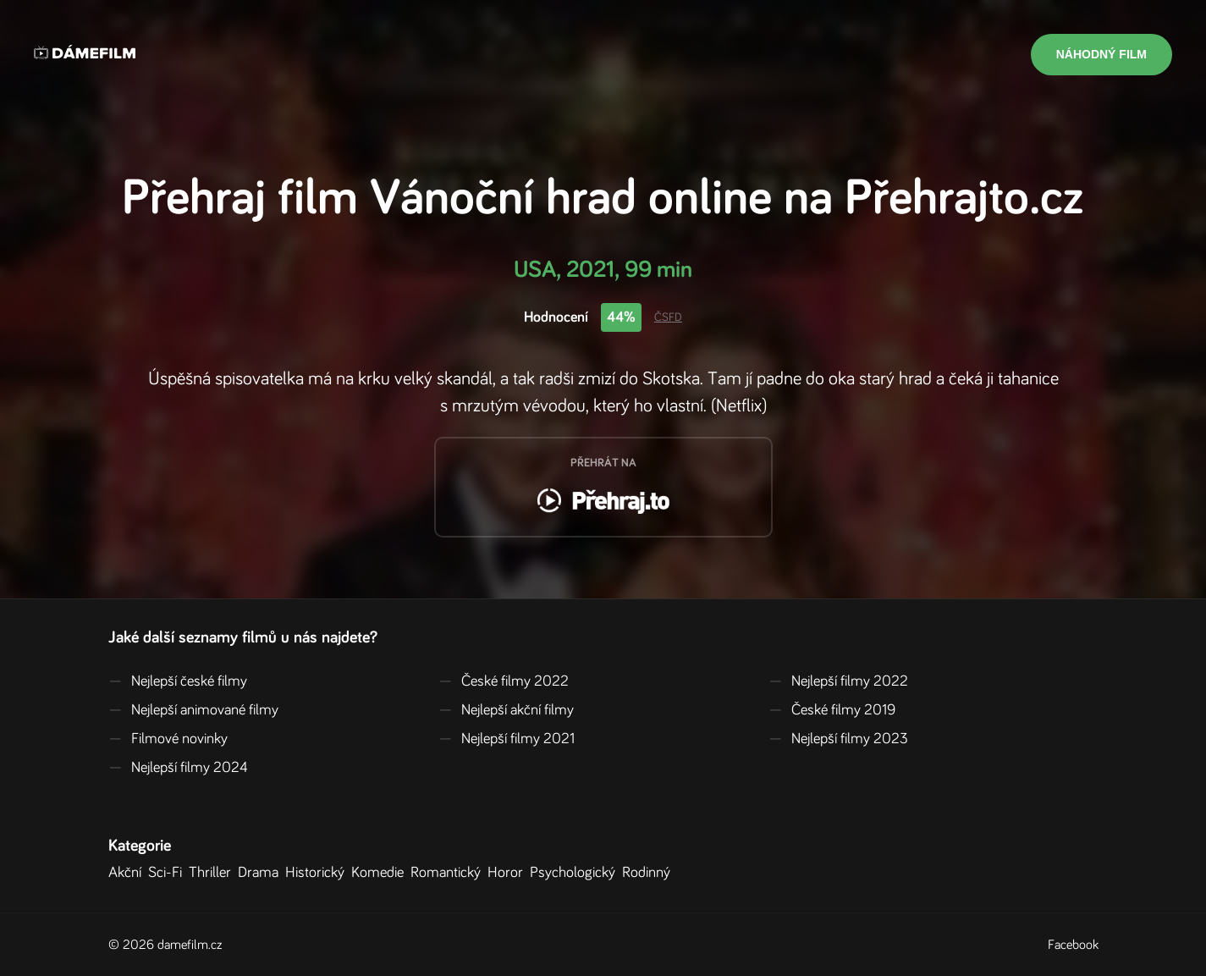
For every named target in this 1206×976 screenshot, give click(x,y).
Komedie (380, 872)
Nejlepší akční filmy (506, 710)
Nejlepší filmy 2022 (838, 681)
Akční (128, 872)
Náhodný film (1101, 54)
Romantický (448, 872)
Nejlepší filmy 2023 (838, 739)
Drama (261, 872)
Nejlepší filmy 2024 (178, 768)
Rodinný (649, 872)
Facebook (1073, 944)
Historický (318, 872)
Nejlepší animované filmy (193, 710)
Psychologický (576, 872)
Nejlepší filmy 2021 (506, 739)
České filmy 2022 (503, 681)
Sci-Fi (168, 872)
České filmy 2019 (831, 710)
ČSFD (668, 317)
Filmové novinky (168, 739)
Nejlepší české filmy (177, 681)
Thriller (213, 872)
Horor (508, 872)
